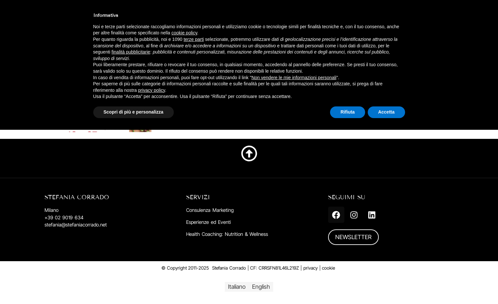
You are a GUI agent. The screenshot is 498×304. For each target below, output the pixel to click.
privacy (310, 268)
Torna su (249, 168)
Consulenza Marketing (210, 210)
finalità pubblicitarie (130, 52)
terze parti (194, 39)
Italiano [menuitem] (237, 286)
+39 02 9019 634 (64, 217)
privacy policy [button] (151, 90)
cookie (328, 268)
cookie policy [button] (184, 32)
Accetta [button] (386, 112)
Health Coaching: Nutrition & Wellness (227, 234)
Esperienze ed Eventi (208, 222)
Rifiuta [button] (347, 112)
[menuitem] (237, 287)
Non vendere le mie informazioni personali (293, 77)
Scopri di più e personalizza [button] (133, 112)
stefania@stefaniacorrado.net (76, 225)
